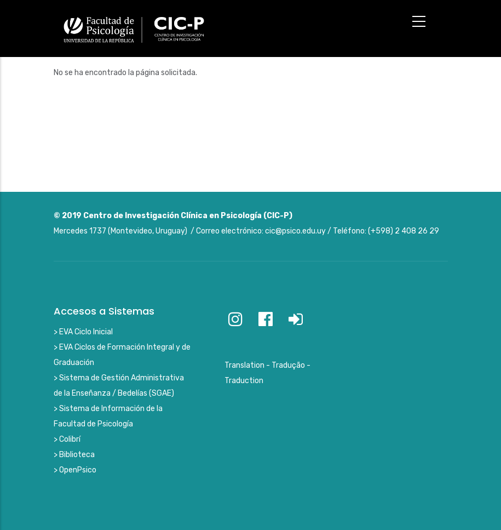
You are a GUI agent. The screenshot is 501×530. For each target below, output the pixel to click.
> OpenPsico (75, 470)
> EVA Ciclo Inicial (83, 332)
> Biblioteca (74, 454)
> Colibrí (67, 439)
